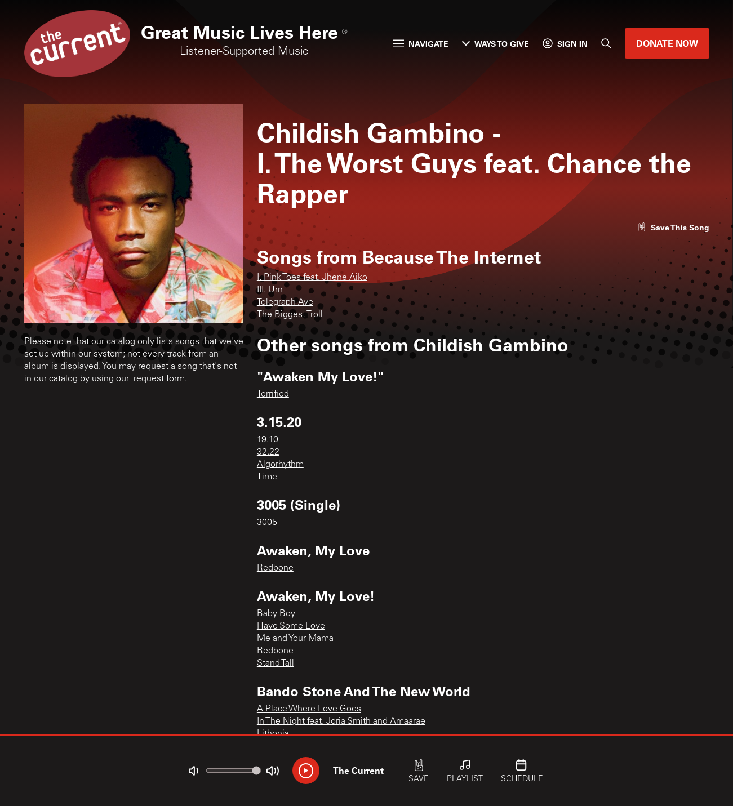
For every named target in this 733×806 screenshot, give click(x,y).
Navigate (420, 43)
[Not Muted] (193, 771)
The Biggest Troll (290, 314)
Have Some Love (291, 626)
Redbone (275, 568)
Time (267, 477)
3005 (267, 522)
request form (159, 379)
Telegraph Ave (285, 302)
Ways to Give (495, 43)
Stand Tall (275, 663)
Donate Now (667, 43)
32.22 (268, 452)
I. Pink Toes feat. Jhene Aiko (312, 277)
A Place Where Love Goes (309, 709)
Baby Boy (276, 613)
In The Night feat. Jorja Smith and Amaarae (341, 721)
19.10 (267, 439)
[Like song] (673, 227)
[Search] (606, 43)
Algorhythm (280, 464)
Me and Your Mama (295, 638)
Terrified (273, 394)
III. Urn (270, 290)
